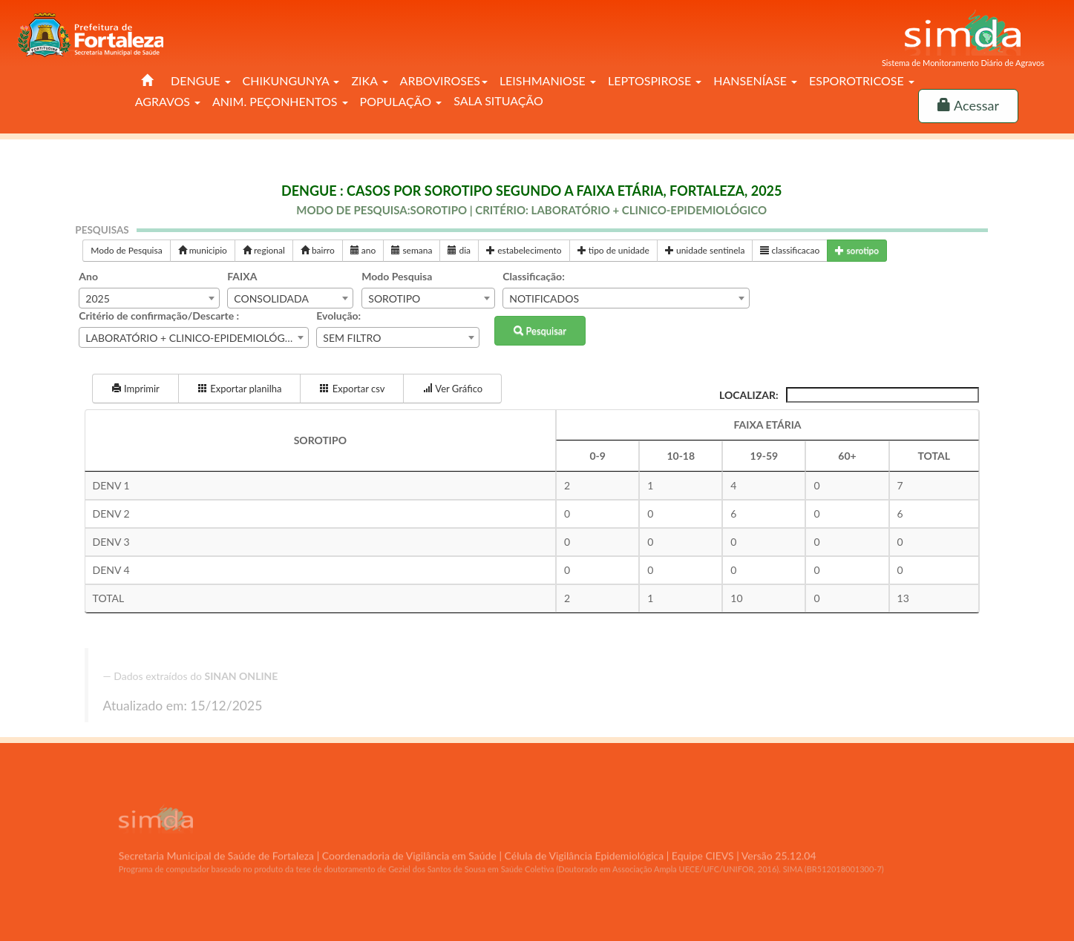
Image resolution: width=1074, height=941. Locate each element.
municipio (202, 250)
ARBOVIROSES (444, 80)
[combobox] (149, 298)
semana (411, 250)
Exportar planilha (239, 388)
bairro (318, 250)
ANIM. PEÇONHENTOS (280, 101)
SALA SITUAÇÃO (498, 100)
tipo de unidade (613, 250)
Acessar (968, 105)
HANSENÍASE (755, 80)
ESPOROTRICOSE (861, 80)
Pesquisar (540, 331)
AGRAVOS (167, 101)
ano (363, 250)
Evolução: (338, 315)
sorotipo (857, 250)
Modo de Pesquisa (126, 250)
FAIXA (242, 276)
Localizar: (849, 395)
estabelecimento (524, 250)
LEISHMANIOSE (548, 80)
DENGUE (200, 80)
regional (264, 250)
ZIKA (369, 80)
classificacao (789, 250)
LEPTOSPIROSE (654, 80)
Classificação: (533, 276)
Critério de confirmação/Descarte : (159, 315)
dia (459, 250)
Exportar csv (351, 388)
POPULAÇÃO (401, 101)
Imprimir (135, 388)
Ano (88, 276)
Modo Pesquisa (396, 276)
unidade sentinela (705, 250)
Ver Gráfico (452, 388)
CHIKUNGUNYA (291, 80)
